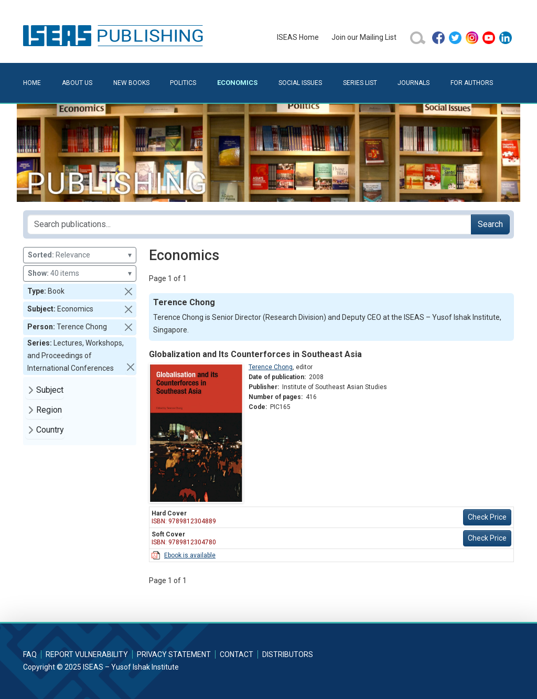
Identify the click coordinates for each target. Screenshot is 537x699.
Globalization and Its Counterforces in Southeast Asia (255, 354)
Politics (183, 83)
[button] (128, 291)
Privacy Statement (174, 654)
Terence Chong (271, 367)
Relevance (80, 255)
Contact (236, 654)
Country (50, 430)
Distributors (287, 654)
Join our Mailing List (363, 37)
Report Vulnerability (87, 654)
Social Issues (300, 83)
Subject (49, 390)
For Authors (471, 83)
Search (490, 224)
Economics (237, 83)
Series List (360, 83)
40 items (80, 273)
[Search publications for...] (249, 224)
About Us (77, 83)
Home (32, 83)
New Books (131, 83)
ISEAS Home (298, 37)
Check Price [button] (487, 517)
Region (49, 410)
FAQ (30, 654)
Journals (413, 83)
